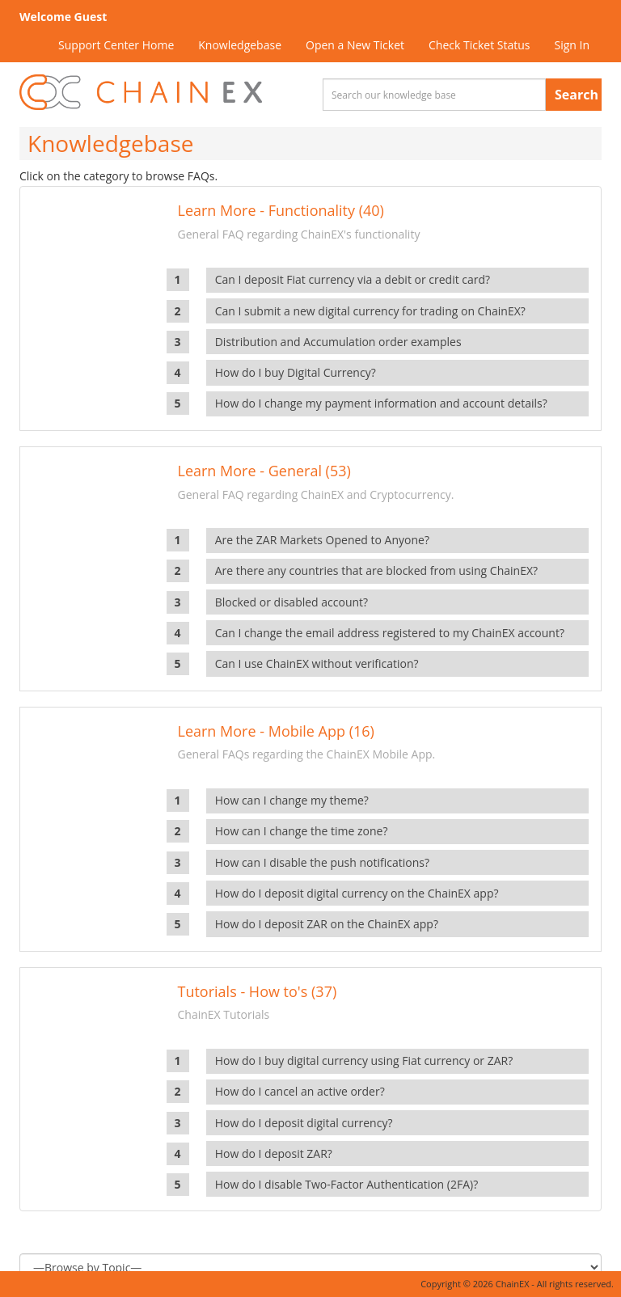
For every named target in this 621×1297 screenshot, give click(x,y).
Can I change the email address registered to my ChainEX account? (389, 632)
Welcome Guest (63, 16)
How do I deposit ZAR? (273, 1153)
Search (576, 95)
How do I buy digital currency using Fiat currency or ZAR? (364, 1060)
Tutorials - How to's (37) (257, 991)
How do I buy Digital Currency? (295, 372)
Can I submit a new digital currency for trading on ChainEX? (370, 311)
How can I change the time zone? (301, 831)
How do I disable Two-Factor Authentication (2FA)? (347, 1184)
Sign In (571, 45)
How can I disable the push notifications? (322, 862)
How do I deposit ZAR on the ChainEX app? (326, 924)
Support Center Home (116, 45)
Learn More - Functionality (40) (281, 210)
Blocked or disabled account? (291, 602)
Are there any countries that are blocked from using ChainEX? (376, 570)
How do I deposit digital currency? (304, 1122)
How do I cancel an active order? (300, 1091)
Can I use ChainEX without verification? (317, 663)
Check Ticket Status (479, 45)
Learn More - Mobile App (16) (276, 731)
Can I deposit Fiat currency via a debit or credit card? (352, 279)
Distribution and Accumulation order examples (338, 341)
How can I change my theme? (292, 800)
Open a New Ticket (355, 45)
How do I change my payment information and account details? (381, 403)
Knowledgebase (239, 45)
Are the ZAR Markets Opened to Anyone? (322, 539)
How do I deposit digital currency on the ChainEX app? (357, 893)
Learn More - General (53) (264, 470)
